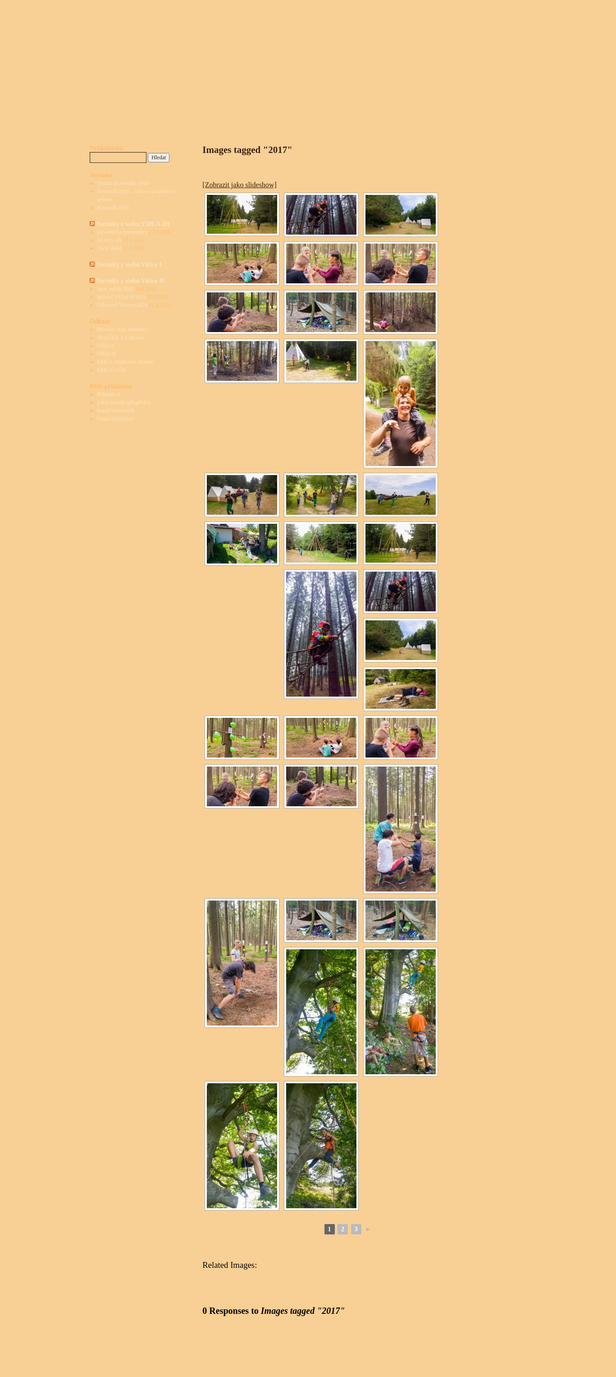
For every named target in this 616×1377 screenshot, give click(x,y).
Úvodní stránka (221, 115)
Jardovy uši (109, 240)
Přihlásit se (109, 394)
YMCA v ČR (111, 370)
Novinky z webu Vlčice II (130, 280)
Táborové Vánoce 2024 (122, 305)
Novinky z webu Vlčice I (129, 264)
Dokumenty (322, 115)
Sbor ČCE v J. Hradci (120, 337)
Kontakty (389, 115)
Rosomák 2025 (113, 207)
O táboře (260, 115)
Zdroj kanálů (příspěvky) (124, 402)
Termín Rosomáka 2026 (123, 183)
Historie (289, 115)
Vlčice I (105, 345)
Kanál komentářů (115, 410)
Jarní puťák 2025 (115, 289)
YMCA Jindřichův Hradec (125, 362)
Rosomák (357, 115)
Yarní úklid (109, 248)
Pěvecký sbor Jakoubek (122, 329)
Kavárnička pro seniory (122, 232)
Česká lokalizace (115, 419)
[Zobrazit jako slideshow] (239, 185)
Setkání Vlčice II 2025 (121, 297)
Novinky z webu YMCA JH (133, 223)
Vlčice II (106, 354)
